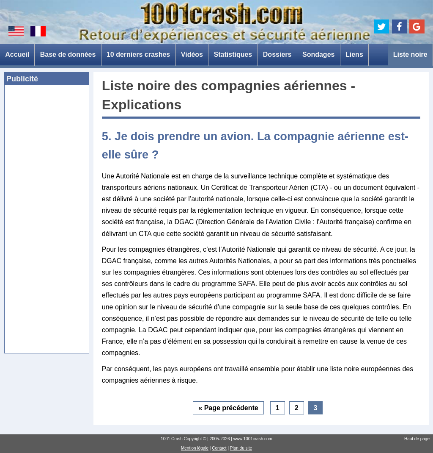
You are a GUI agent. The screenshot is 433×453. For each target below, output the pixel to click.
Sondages (318, 54)
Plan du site (241, 448)
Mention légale (194, 448)
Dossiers (277, 54)
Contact (219, 448)
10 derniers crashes (138, 54)
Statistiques (233, 54)
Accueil (17, 54)
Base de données (68, 54)
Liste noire (410, 54)
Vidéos (192, 54)
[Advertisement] (47, 221)
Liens (354, 54)
